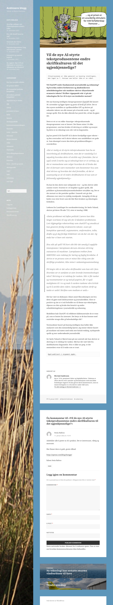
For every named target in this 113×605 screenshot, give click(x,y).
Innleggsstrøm (11, 208)
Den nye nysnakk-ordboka (15, 82)
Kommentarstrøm (13, 212)
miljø (8, 143)
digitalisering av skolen (14, 100)
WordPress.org (12, 215)
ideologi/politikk (12, 122)
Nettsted (50, 533)
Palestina (10, 160)
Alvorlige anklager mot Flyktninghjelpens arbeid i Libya (15, 26)
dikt (8, 104)
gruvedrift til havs (13, 111)
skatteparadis (11, 167)
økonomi (9, 157)
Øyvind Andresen (67, 399)
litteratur (10, 136)
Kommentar (52, 485)
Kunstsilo (10, 129)
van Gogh (10, 181)
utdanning (10, 178)
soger (8, 171)
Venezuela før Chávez (14, 42)
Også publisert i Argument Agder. (62, 354)
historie (9, 118)
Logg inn (9, 205)
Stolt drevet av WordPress (55, 601)
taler (8, 174)
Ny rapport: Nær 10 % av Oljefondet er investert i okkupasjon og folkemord (15, 65)
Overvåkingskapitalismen (15, 153)
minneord (10, 146)
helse (8, 115)
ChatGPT (85, 102)
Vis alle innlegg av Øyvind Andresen (66, 387)
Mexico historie (12, 139)
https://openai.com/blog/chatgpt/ (59, 455)
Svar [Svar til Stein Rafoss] (49, 466)
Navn (49, 514)
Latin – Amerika (12, 132)
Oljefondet (10, 150)
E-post (50, 523)
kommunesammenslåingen (16, 125)
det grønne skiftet (13, 86)
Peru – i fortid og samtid (15, 164)
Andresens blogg (16, 8)
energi (9, 108)
